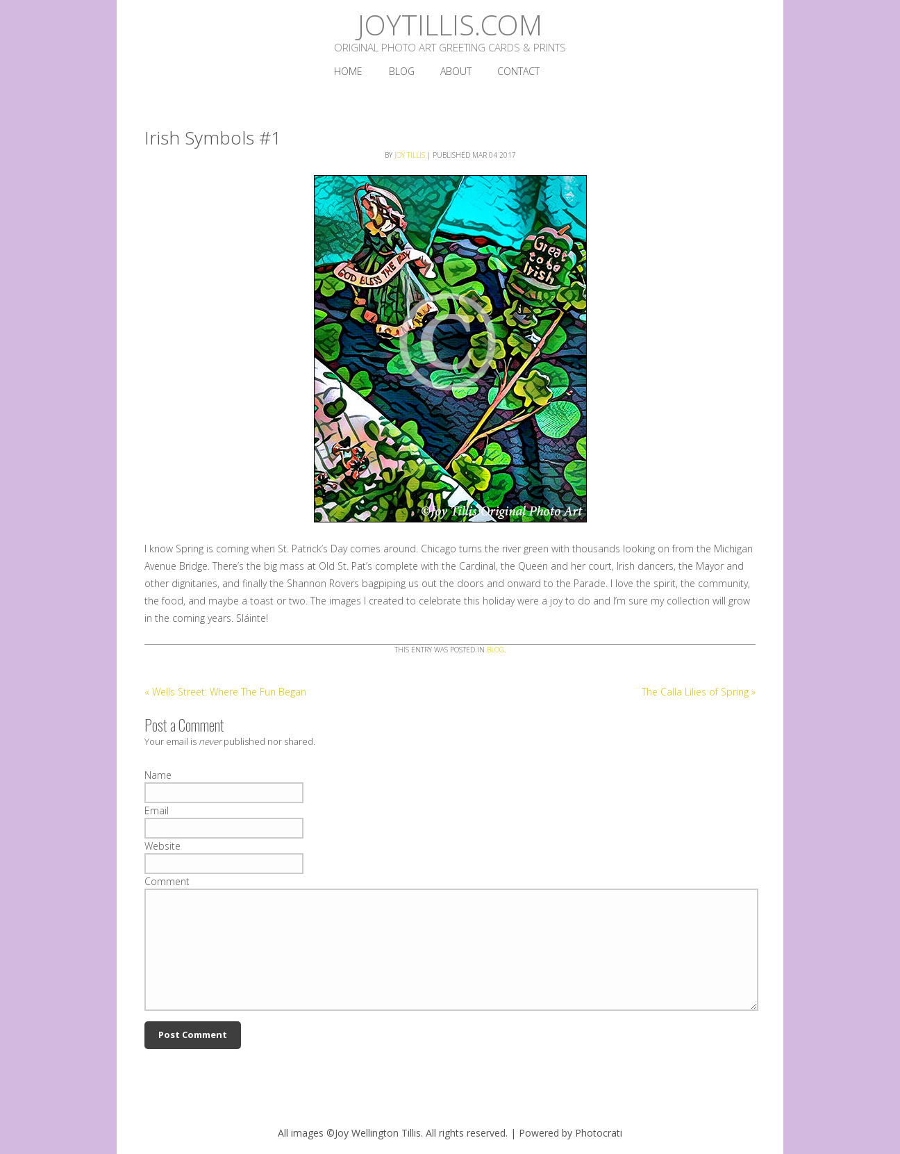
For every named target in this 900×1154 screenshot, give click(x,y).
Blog (495, 649)
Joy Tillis (409, 155)
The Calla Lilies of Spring (699, 691)
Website (162, 845)
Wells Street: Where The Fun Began (225, 691)
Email (156, 810)
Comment (167, 881)
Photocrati (598, 1132)
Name (158, 775)
